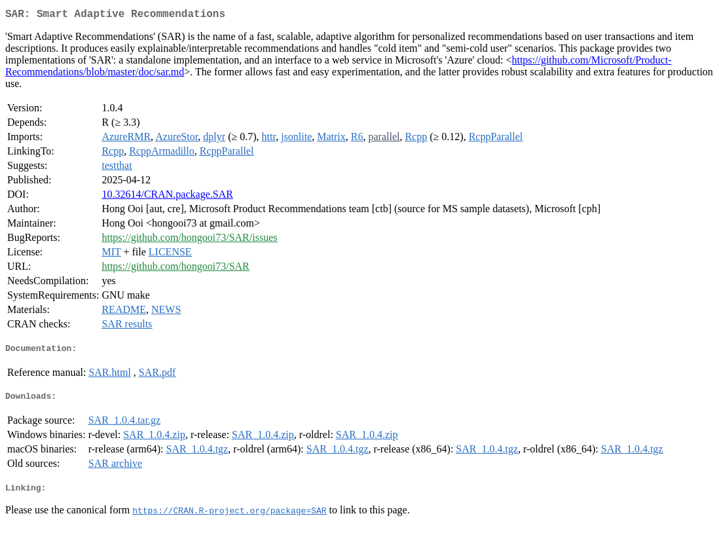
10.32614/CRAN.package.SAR (166, 196)
